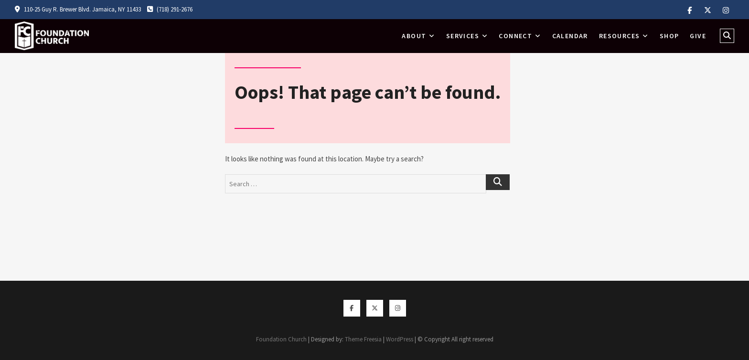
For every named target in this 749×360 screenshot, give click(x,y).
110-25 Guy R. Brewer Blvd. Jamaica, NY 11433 (78, 9)
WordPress (399, 339)
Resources (619, 36)
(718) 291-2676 (170, 9)
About (414, 36)
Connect (515, 36)
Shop (669, 36)
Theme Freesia (363, 339)
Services (462, 36)
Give (698, 36)
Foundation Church (281, 339)
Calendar (570, 36)
